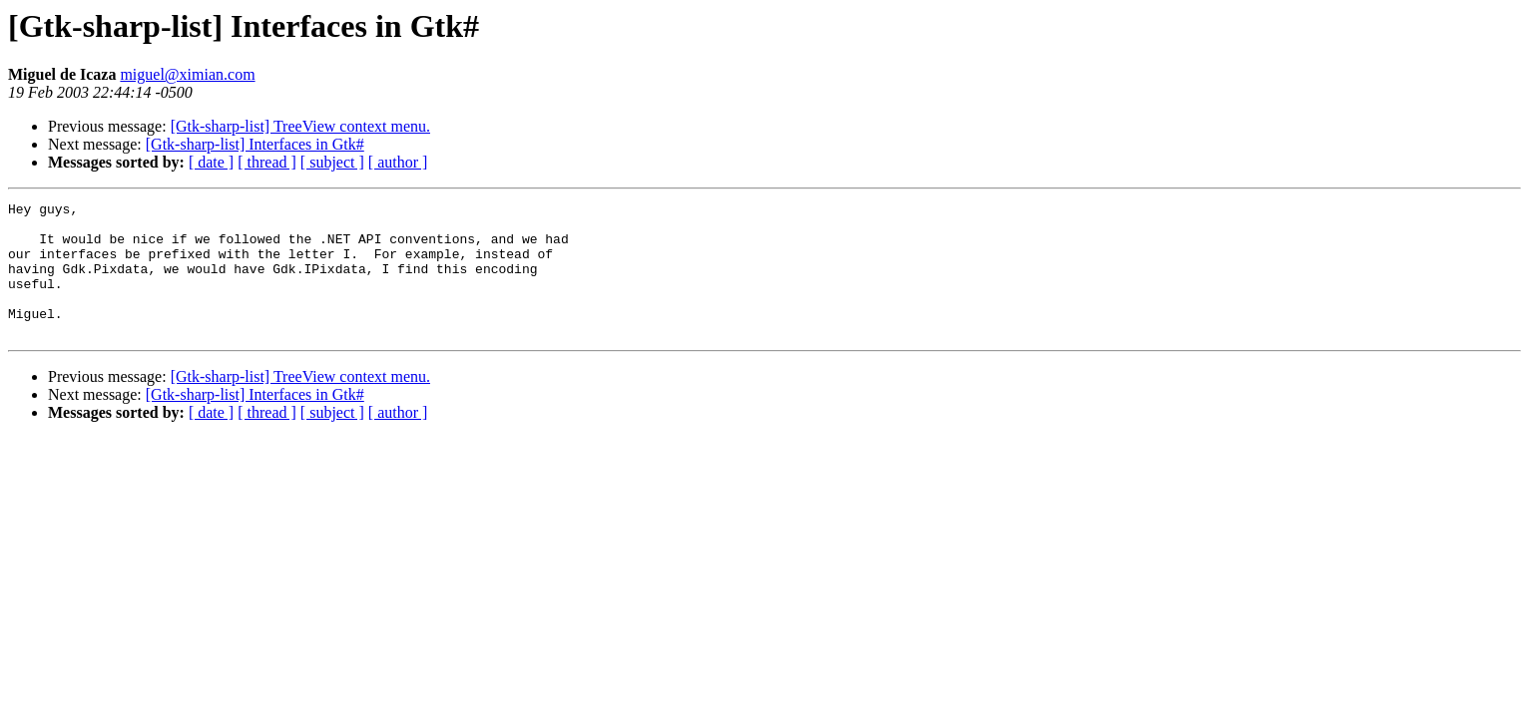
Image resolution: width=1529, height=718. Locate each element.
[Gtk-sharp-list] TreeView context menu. (300, 126)
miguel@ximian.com (187, 74)
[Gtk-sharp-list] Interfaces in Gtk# (255, 144)
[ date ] (211, 162)
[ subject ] (332, 162)
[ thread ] (267, 162)
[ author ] (398, 162)
